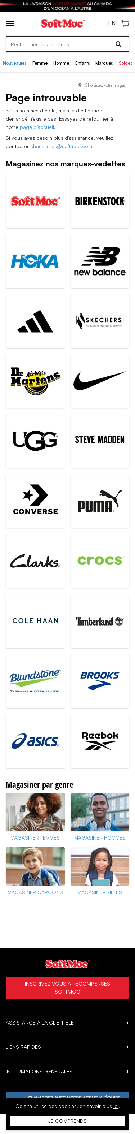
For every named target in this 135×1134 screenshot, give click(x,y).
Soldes (125, 63)
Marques (104, 63)
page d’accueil (37, 127)
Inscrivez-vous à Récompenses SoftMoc (67, 987)
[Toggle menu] (10, 23)
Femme (40, 63)
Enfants (82, 63)
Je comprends (67, 1121)
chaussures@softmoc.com (61, 146)
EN (112, 23)
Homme (61, 63)
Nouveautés (14, 63)
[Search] (67, 44)
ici (115, 1106)
